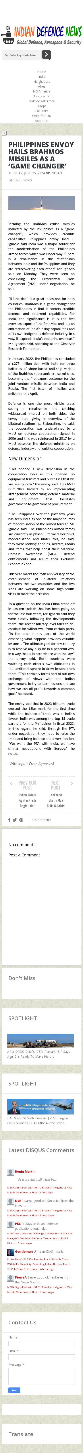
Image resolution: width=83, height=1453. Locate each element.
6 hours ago (47, 1292)
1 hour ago (46, 1192)
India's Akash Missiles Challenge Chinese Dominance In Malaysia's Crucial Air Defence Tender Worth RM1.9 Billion (39, 1238)
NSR (18, 1201)
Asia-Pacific (41, 96)
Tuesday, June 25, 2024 (26, 173)
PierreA (21, 1277)
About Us (41, 121)
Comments (42, 820)
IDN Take (41, 111)
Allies (41, 86)
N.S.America (41, 91)
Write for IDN (41, 116)
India (41, 76)
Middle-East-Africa (42, 101)
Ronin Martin (25, 1171)
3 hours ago (25, 1243)
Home (41, 72)
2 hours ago (47, 1215)
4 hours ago (47, 1269)
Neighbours (41, 81)
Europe (42, 106)
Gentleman (24, 1251)
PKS (18, 1223)
